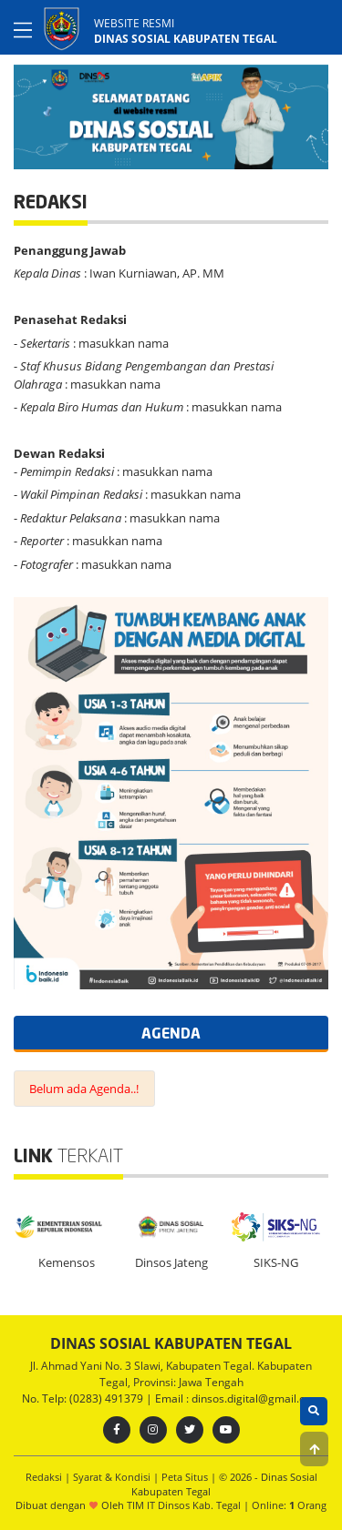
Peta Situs (186, 1477)
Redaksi (45, 1477)
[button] (314, 1449)
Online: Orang (289, 1505)
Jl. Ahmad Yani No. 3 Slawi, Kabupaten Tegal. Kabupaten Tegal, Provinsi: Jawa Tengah (171, 1374)
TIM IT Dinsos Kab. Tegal (184, 1505)
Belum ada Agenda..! (84, 1088)
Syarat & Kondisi (113, 1477)
